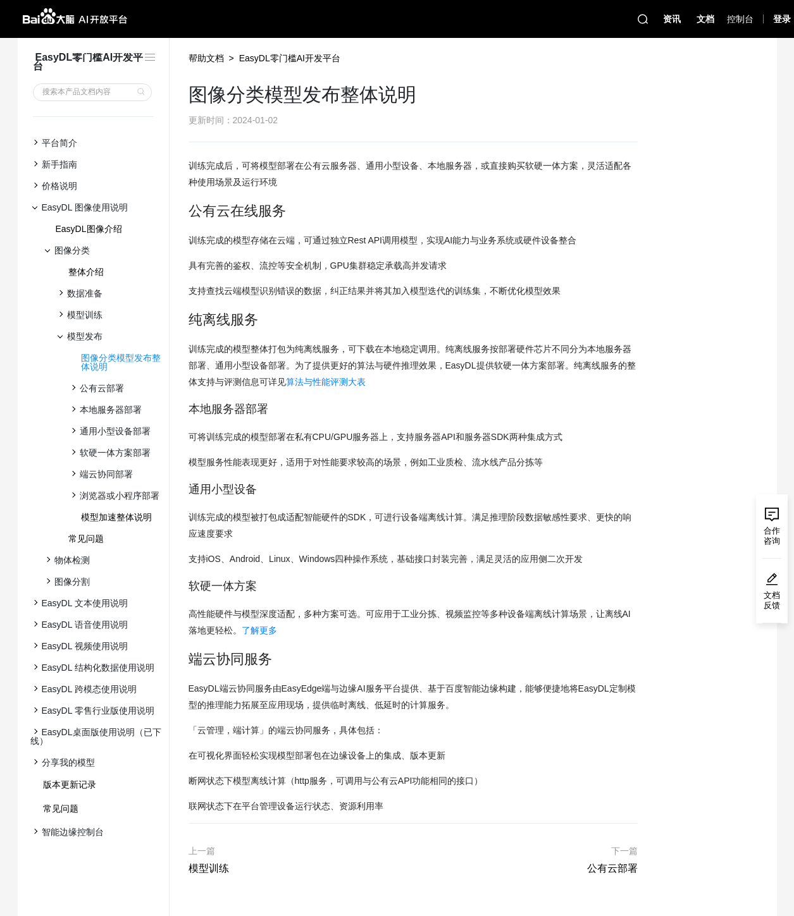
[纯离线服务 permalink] (182, 320)
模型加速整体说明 (116, 517)
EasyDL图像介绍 (89, 229)
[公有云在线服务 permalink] (182, 211)
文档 (705, 19)
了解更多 (259, 630)
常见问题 (86, 539)
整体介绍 (86, 272)
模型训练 (209, 868)
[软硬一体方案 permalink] (182, 586)
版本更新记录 (69, 784)
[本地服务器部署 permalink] (182, 409)
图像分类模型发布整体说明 (121, 362)
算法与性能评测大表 (326, 382)
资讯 (672, 19)
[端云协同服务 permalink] (182, 659)
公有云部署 (612, 868)
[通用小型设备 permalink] (182, 489)
